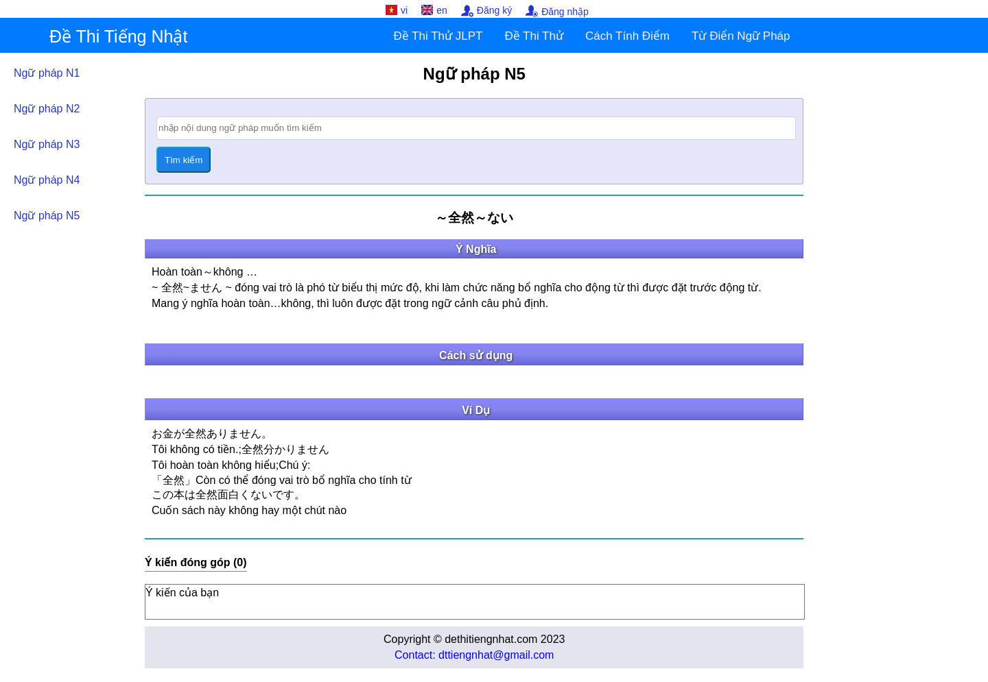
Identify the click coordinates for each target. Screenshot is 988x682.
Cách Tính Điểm (627, 35)
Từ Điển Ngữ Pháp (741, 35)
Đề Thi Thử (533, 35)
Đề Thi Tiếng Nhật (118, 36)
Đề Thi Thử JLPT (437, 35)
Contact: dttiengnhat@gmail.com (474, 655)
